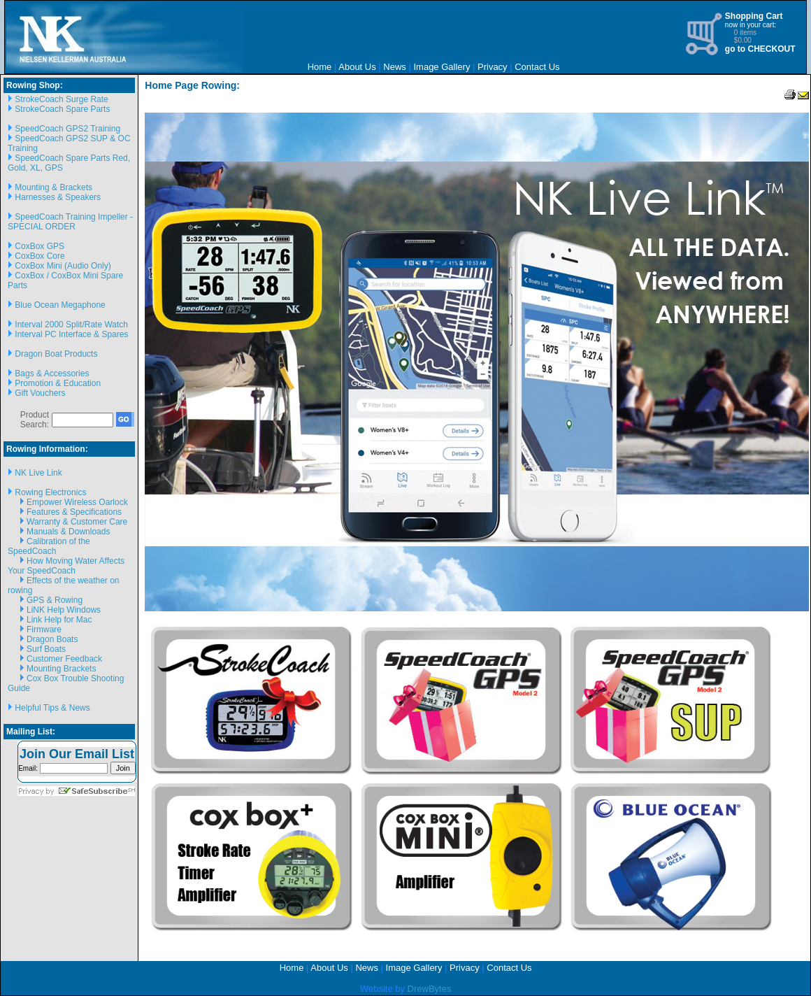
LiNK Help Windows (64, 610)
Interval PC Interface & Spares (71, 334)
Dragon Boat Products (56, 354)
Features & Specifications (74, 512)
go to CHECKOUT (760, 49)
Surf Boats (46, 649)
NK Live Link (38, 473)
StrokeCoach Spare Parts (62, 109)
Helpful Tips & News (52, 708)
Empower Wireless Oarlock (77, 502)
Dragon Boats (52, 639)
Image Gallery (441, 67)
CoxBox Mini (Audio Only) (62, 266)
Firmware (44, 629)
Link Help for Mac (59, 620)
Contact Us (537, 67)
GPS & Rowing (54, 600)
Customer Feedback (64, 659)
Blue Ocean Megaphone (60, 305)
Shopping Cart (754, 16)
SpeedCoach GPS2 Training (67, 129)
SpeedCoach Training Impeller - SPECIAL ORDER (70, 222)
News (394, 67)
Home (320, 67)
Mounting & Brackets (53, 187)
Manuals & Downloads (68, 531)
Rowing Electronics (50, 492)
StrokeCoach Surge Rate (61, 99)
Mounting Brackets (61, 669)
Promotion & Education (58, 383)
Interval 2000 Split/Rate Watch (71, 324)
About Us (356, 67)
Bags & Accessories (52, 373)
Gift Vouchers (40, 393)
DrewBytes (430, 988)
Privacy (493, 67)
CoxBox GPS (39, 246)
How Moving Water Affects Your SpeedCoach (66, 566)
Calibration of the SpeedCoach (49, 546)
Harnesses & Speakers (58, 197)
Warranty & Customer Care (77, 522)
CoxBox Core (39, 256)
